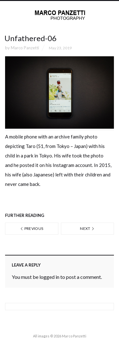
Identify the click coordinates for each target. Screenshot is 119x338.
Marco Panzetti (25, 47)
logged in (49, 277)
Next (87, 228)
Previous (31, 228)
